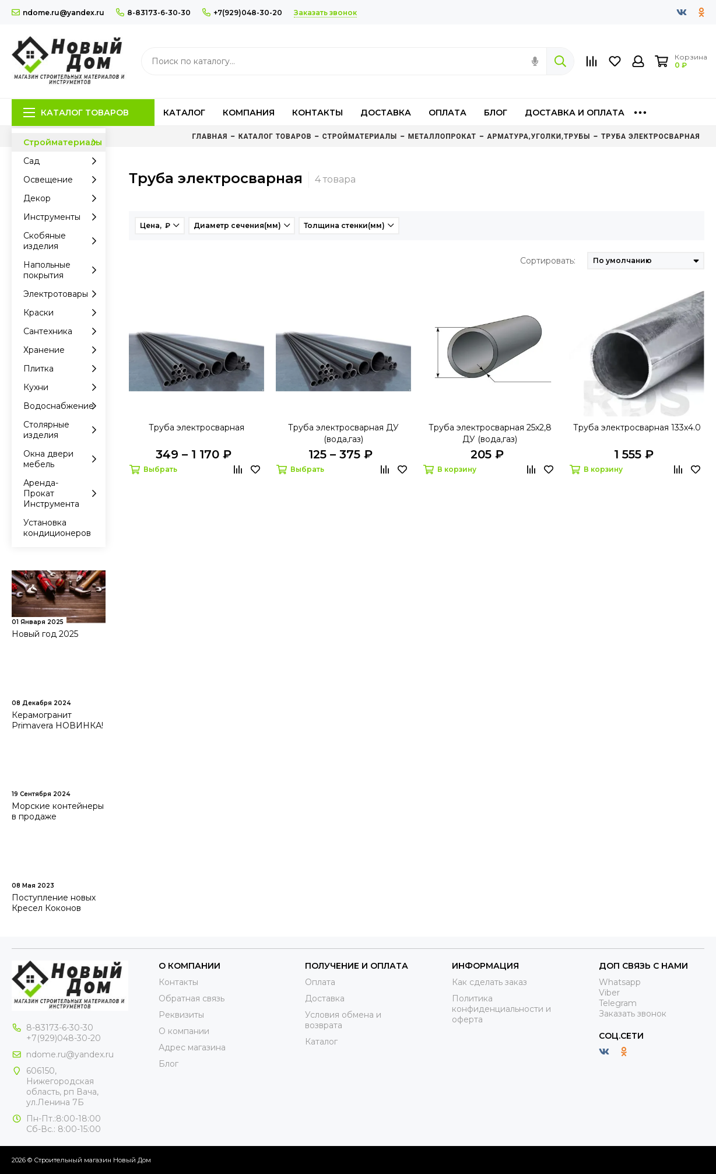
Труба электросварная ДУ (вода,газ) (343, 433)
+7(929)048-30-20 (242, 12)
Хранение (63, 350)
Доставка (385, 112)
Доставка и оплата (574, 112)
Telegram (618, 1003)
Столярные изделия (63, 429)
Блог (495, 112)
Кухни (63, 387)
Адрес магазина (192, 1047)
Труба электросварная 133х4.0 (637, 427)
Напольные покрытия (63, 270)
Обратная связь (191, 998)
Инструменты (63, 217)
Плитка (63, 368)
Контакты (317, 112)
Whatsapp (620, 982)
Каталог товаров (76, 112)
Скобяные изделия (63, 240)
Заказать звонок (632, 1013)
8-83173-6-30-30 (153, 12)
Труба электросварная (196, 427)
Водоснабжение (63, 406)
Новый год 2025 (45, 634)
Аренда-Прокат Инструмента (63, 493)
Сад (63, 161)
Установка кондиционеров (57, 527)
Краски (63, 312)
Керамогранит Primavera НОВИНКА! (57, 720)
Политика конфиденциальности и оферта (501, 1009)
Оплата (447, 112)
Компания (249, 112)
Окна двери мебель (63, 458)
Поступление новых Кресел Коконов (54, 902)
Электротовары (63, 294)
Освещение (63, 179)
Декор (63, 198)
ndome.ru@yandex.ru (58, 12)
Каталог (184, 112)
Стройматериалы (63, 142)
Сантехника (63, 331)
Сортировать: (547, 260)
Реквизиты (181, 1015)
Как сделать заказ (489, 982)
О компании (184, 1031)
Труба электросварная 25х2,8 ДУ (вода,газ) (490, 433)
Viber (609, 992)
